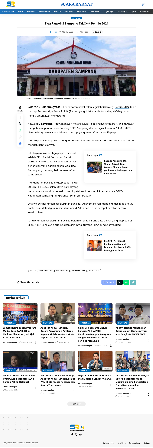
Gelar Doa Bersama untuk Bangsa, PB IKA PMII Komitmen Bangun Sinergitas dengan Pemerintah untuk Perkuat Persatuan (94, 335)
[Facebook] (72, 436)
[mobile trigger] (144, 4)
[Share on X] (20, 124)
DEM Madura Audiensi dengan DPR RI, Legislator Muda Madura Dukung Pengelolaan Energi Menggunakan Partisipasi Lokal (132, 383)
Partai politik (78, 271)
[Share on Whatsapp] (20, 132)
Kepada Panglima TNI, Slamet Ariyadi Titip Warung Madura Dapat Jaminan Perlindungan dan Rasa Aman (118, 167)
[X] (76, 436)
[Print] (20, 146)
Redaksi (53, 32)
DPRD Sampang (46, 271)
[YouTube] (80, 436)
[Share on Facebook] (20, 117)
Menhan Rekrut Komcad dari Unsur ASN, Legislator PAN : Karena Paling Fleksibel (19, 379)
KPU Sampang (45, 124)
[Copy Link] (20, 139)
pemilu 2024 (94, 271)
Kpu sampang (62, 271)
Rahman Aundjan (10, 343)
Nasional (76, 18)
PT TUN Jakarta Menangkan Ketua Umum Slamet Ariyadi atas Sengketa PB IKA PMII (131, 332)
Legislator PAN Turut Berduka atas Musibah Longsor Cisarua (95, 378)
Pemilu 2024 (123, 107)
